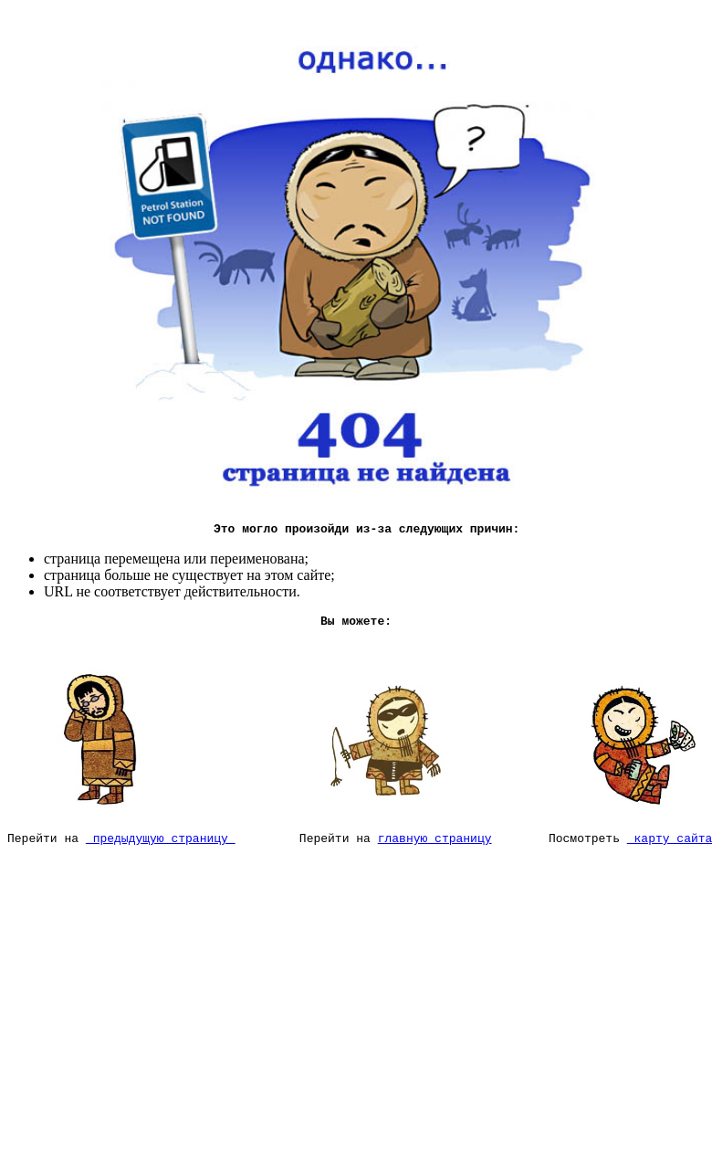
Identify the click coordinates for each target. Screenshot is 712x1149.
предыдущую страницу (161, 848)
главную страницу (435, 848)
